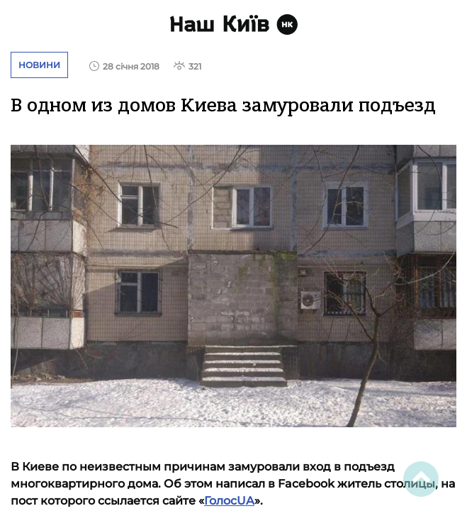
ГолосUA (229, 500)
